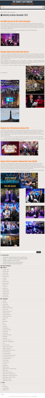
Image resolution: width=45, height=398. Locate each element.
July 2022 (4, 278)
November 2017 (6, 283)
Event (8, 24)
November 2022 (6, 276)
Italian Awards (5, 331)
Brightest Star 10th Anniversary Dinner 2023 (15, 128)
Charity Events (41, 53)
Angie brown (5, 302)
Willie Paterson (26, 26)
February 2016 (5, 295)
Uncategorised (21, 165)
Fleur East (5, 324)
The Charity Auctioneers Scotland (27, 24)
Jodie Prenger (5, 333)
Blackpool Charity (10, 53)
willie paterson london (37, 27)
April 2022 (5, 279)
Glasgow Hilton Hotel (7, 329)
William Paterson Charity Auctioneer (16, 26)
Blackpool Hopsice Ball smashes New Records (15, 52)
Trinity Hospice (37, 55)
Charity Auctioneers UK (35, 23)
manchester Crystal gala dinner (8, 341)
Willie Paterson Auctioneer (34, 26)
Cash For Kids (5, 309)
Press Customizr (28, 396)
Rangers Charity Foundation (20, 164)
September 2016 (6, 293)
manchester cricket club (7, 339)
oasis (4, 343)
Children (5, 24)
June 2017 (5, 286)
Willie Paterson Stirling (23, 168)
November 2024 (6, 271)
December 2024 (6, 269)
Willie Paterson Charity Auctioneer (22, 167)
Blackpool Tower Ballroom (17, 53)
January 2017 (5, 288)
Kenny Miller (5, 336)
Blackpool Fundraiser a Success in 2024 (11, 260)
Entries (5, 386)
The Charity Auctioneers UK (38, 24)
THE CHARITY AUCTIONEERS (22, 2)
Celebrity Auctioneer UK (11, 23)
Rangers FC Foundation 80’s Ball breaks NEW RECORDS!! (15, 259)
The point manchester (7, 358)
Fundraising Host (17, 24)
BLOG (5, 12)
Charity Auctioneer (19, 23)
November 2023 (6, 274)
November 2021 (6, 281)
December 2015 (6, 296)
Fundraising (12, 24)
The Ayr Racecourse (6, 351)
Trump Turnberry (6, 362)
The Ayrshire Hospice (7, 353)
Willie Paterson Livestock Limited (27, 27)
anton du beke (5, 304)
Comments (6, 388)
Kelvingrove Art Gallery (7, 334)
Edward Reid (5, 321)
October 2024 (5, 273)
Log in (4, 384)
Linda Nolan (5, 338)
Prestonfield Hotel (6, 345)
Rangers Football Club (29, 164)
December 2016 (6, 290)
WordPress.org (5, 389)
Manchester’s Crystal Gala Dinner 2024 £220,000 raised (15, 257)
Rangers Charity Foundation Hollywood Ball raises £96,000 (19, 161)
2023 (9, 12)
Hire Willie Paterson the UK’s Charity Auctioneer (16, 21)
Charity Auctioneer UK (27, 23)
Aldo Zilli (4, 301)
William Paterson (7, 26)
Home (2, 12)
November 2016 (6, 291)
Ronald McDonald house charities (9, 350)
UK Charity (42, 55)
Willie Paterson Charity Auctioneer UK (14, 27)
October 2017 (5, 285)
